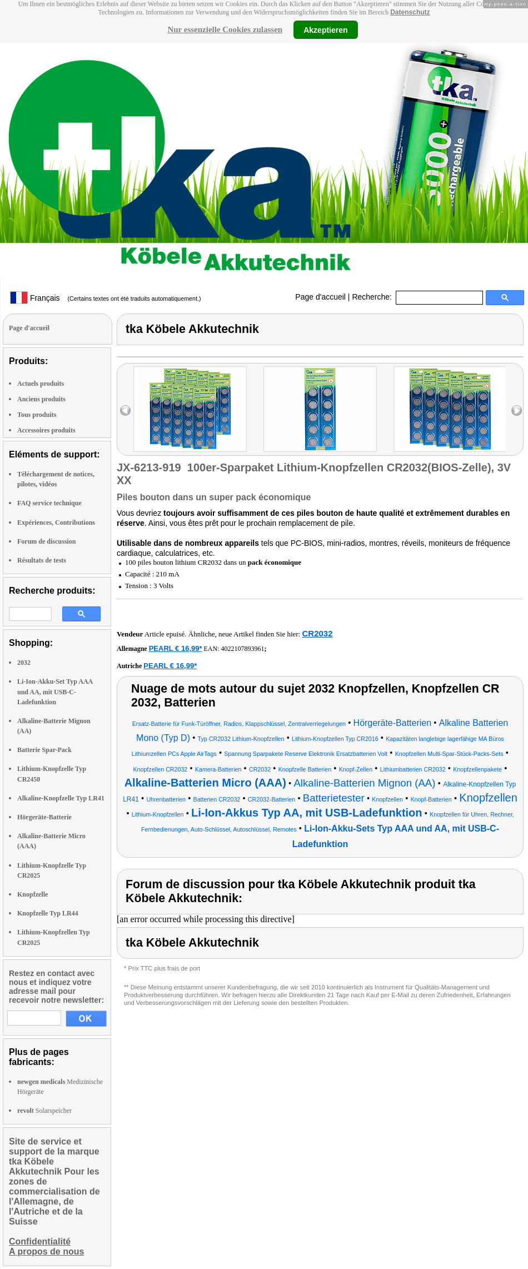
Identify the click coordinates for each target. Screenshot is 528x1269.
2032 (24, 662)
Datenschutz (410, 12)
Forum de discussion (46, 541)
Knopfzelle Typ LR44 (47, 913)
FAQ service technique (49, 503)
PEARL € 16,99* (175, 648)
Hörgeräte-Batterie (44, 817)
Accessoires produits (46, 430)
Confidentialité (40, 1241)
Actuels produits (40, 383)
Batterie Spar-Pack (44, 750)
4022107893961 (243, 649)
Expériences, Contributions (56, 522)
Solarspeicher (44, 1110)
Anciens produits (41, 399)
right (516, 410)
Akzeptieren (325, 29)
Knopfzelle (32, 894)
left (125, 410)
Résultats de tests (41, 560)
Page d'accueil (320, 296)
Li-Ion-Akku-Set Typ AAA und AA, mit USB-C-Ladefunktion (55, 691)
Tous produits (36, 415)
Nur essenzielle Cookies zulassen (224, 29)
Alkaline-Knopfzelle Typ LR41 (60, 798)
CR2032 (317, 633)
